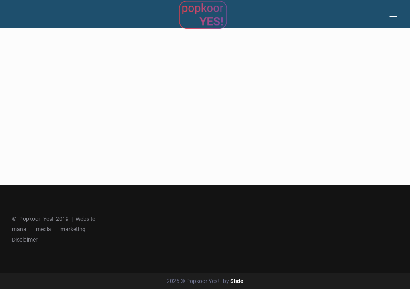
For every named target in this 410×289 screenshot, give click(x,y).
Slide (236, 281)
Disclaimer (25, 239)
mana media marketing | (54, 229)
